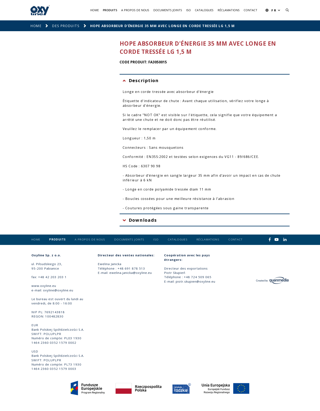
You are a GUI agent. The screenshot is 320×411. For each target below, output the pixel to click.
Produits (110, 10)
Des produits (65, 26)
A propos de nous (135, 10)
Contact (250, 10)
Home (94, 10)
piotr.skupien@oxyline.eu (195, 281)
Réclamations (229, 10)
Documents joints (167, 10)
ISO (188, 10)
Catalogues (204, 10)
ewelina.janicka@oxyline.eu (130, 273)
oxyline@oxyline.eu (58, 290)
